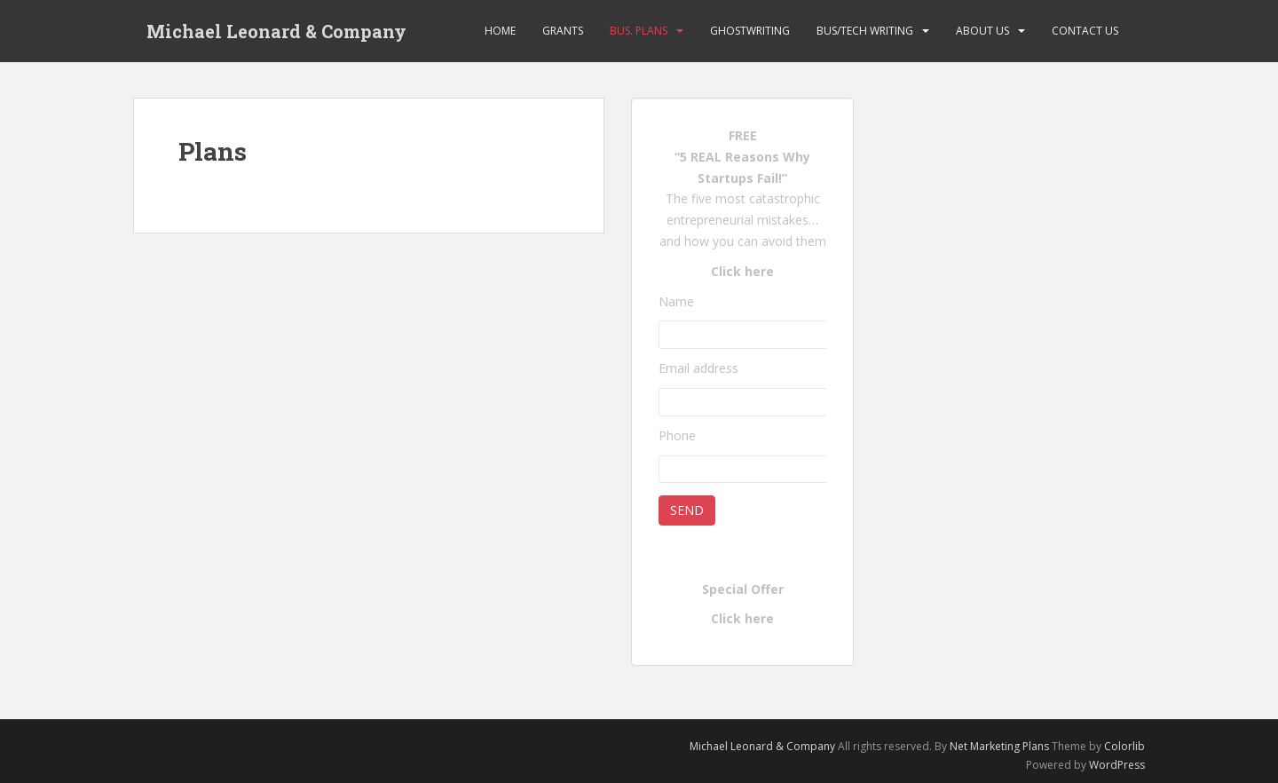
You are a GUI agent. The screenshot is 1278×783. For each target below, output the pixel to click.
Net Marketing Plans (1001, 746)
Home (500, 30)
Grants (562, 30)
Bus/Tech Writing (864, 30)
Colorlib (1124, 746)
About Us (982, 30)
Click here (742, 271)
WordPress (1117, 764)
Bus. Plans (638, 30)
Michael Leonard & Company (276, 31)
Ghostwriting (750, 30)
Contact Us (1085, 30)
